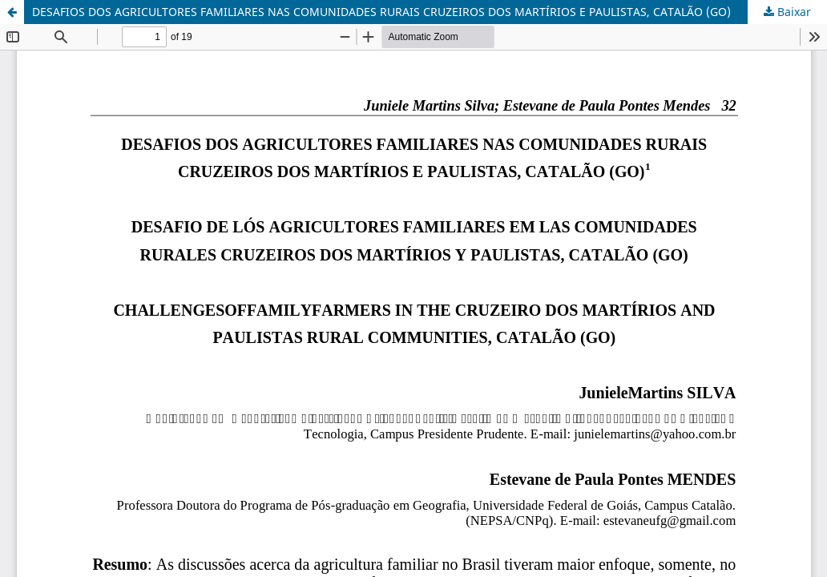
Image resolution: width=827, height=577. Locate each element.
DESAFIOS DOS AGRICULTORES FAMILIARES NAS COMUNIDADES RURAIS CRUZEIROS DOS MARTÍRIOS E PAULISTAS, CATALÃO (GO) (381, 11)
